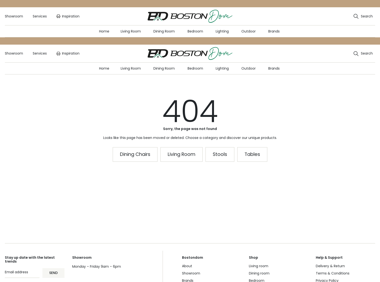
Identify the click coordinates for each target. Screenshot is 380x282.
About (187, 266)
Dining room (259, 273)
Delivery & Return (330, 266)
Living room (258, 266)
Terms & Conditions (332, 273)
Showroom (191, 273)
